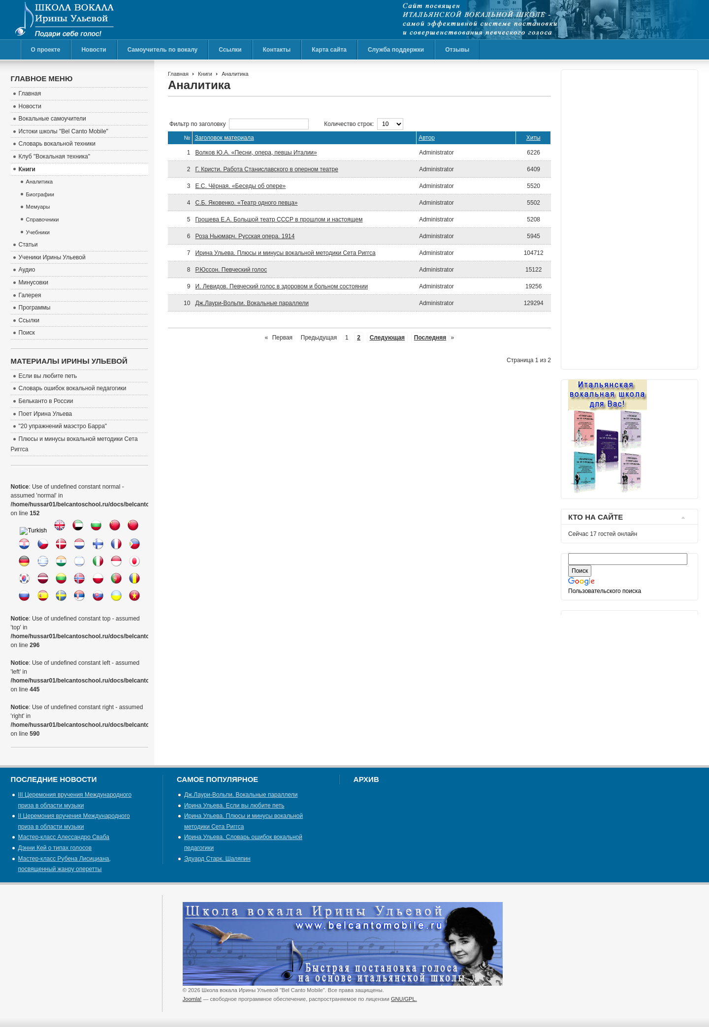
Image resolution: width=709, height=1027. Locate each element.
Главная (178, 74)
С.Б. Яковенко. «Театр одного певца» (246, 202)
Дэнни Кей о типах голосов (55, 847)
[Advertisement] (607, 217)
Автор (427, 137)
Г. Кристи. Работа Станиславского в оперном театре (266, 169)
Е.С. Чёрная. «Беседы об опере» (240, 186)
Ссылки (230, 49)
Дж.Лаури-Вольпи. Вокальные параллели (252, 303)
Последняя (430, 337)
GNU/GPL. (404, 999)
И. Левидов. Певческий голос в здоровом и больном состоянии (281, 286)
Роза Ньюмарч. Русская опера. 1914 (244, 236)
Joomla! (192, 999)
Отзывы (457, 49)
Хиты (533, 137)
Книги (205, 74)
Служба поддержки (396, 49)
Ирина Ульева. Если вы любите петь (234, 805)
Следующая (387, 337)
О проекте (46, 49)
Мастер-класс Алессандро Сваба (63, 837)
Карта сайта (329, 49)
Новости (93, 49)
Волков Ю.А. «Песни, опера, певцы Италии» (256, 152)
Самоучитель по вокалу (163, 49)
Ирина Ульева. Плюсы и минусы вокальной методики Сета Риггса (285, 252)
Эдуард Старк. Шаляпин (217, 858)
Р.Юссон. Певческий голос (231, 269)
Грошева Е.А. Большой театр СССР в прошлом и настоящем (278, 219)
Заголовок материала (224, 137)
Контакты (277, 49)
